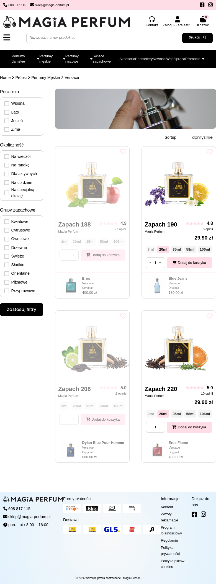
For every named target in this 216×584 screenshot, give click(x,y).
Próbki (21, 77)
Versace (72, 77)
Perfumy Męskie (45, 77)
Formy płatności (77, 498)
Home (5, 77)
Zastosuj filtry (21, 309)
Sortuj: (170, 137)
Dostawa (71, 520)
